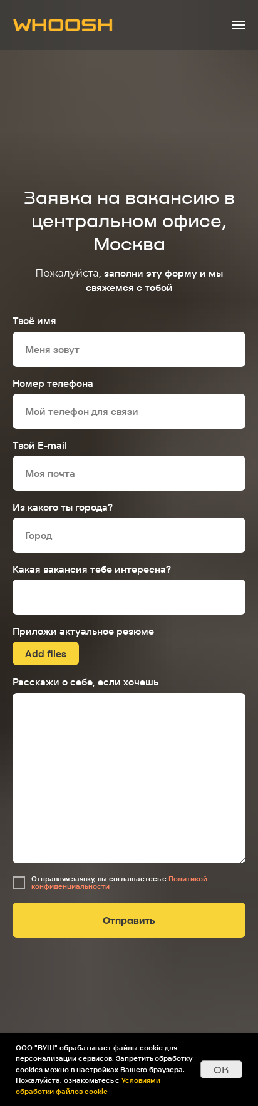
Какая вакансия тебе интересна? (92, 569)
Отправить (129, 920)
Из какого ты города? (63, 507)
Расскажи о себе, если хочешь (85, 681)
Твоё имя (34, 320)
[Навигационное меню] (238, 25)
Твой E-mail (40, 445)
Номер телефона (53, 383)
